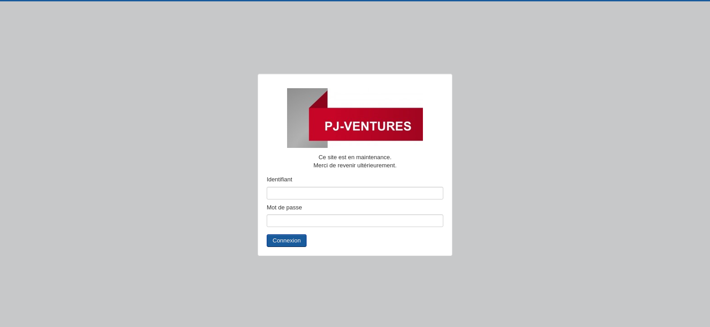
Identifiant (279, 179)
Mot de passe (284, 207)
